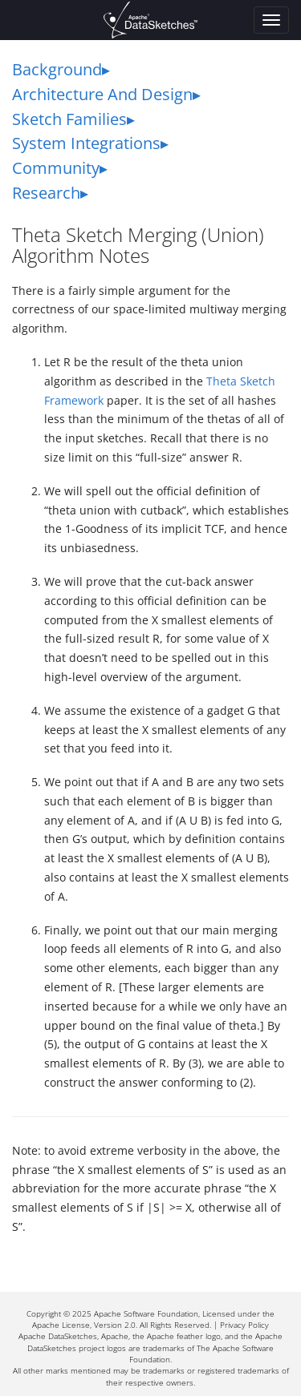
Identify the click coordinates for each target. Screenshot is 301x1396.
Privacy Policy (244, 1324)
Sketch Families (69, 119)
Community (56, 168)
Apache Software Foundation (146, 1313)
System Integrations (86, 143)
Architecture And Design (102, 94)
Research (46, 193)
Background (57, 69)
